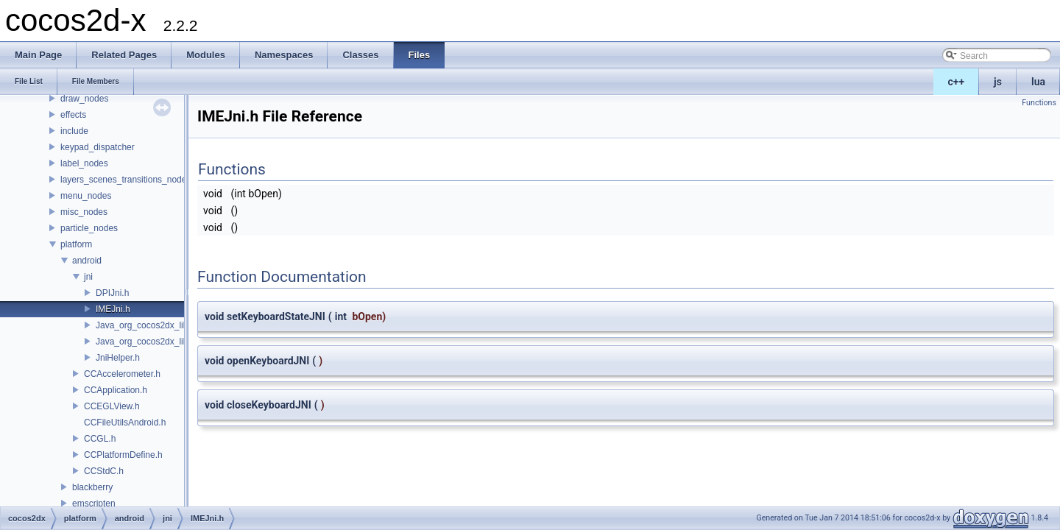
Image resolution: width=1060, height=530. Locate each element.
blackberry (92, 487)
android (87, 260)
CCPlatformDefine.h (123, 455)
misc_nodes (83, 212)
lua (1038, 82)
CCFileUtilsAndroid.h (125, 422)
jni (88, 277)
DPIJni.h (112, 293)
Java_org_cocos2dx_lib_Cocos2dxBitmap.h (181, 325)
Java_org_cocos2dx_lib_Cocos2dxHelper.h (180, 341)
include (74, 131)
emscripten (94, 503)
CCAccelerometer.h (122, 374)
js (998, 82)
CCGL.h (100, 439)
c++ (956, 82)
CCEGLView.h (112, 406)
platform (76, 244)
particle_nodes (89, 228)
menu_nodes (85, 196)
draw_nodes (84, 98)
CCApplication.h (115, 390)
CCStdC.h (104, 471)
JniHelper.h (118, 358)
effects (73, 115)
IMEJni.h (113, 309)
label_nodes (84, 163)
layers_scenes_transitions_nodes (125, 179)
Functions (1039, 102)
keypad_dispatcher (97, 147)
